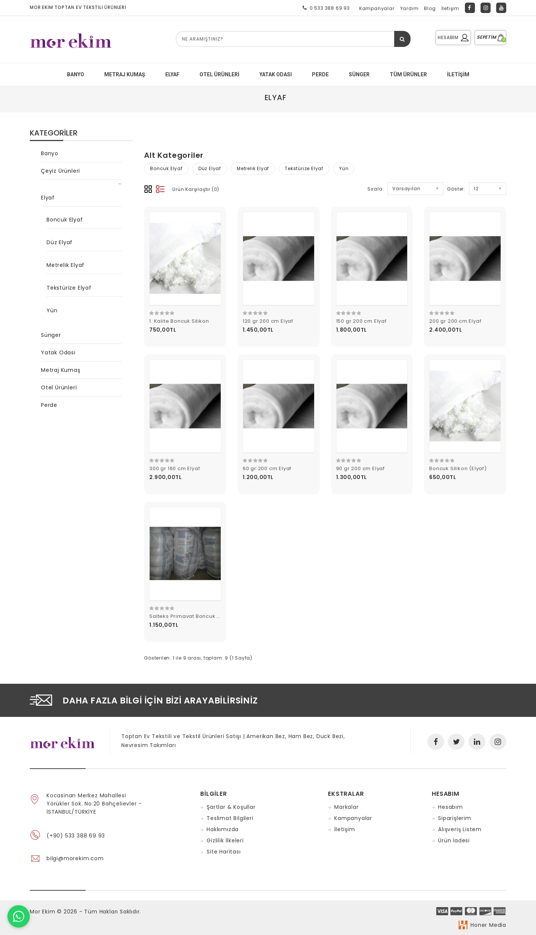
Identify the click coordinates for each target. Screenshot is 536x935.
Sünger (51, 335)
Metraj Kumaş (60, 370)
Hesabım (450, 807)
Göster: (456, 189)
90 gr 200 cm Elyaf (360, 468)
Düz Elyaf (60, 242)
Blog (430, 8)
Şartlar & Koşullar (231, 807)
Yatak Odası (58, 352)
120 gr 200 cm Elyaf (268, 321)
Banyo (49, 153)
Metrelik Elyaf (65, 265)
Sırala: (375, 189)
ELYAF (172, 74)
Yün (52, 310)
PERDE (320, 74)
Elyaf (276, 97)
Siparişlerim (454, 818)
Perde (49, 405)
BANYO (75, 74)
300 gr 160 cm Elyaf (174, 468)
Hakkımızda (223, 829)
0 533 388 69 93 (325, 8)
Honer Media (488, 925)
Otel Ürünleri (219, 74)
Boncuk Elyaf (65, 219)
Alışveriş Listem (460, 829)
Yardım (409, 8)
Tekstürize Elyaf (69, 287)
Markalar (346, 807)
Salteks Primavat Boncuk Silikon (191, 616)
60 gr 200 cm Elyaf (267, 468)
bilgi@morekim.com (75, 858)
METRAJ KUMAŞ (124, 74)
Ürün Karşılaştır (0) (195, 189)
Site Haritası (223, 851)
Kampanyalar (377, 8)
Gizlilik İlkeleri (225, 840)
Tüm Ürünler (408, 74)
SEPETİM (490, 37)
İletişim (450, 8)
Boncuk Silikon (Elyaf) (458, 468)
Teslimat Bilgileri (230, 818)
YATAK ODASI (275, 74)
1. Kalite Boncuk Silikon (179, 321)
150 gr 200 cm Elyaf (361, 321)
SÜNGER (359, 74)
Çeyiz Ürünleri (60, 171)
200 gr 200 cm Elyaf (455, 321)
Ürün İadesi (454, 840)
